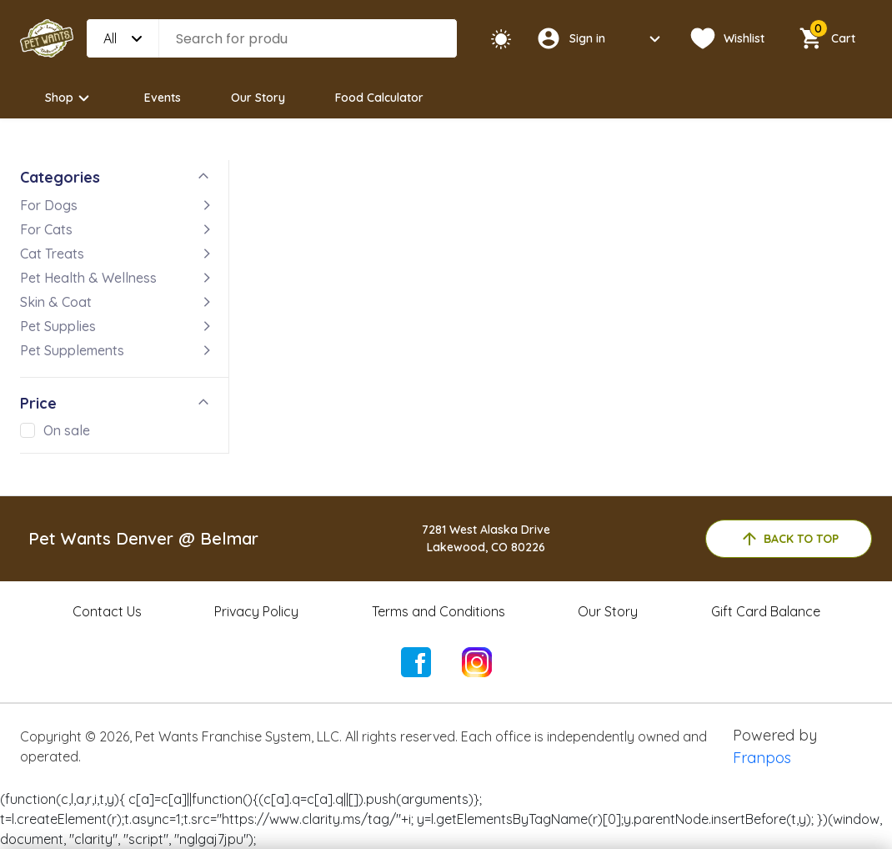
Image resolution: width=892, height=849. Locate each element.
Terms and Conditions (438, 611)
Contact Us (107, 611)
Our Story (258, 97)
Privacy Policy (256, 611)
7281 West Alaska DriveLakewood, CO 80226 (486, 538)
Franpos (762, 757)
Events (162, 97)
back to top (789, 539)
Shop (69, 98)
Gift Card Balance (765, 611)
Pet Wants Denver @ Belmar (143, 538)
